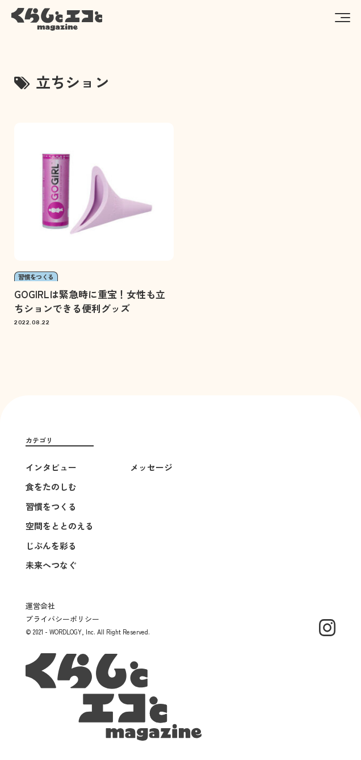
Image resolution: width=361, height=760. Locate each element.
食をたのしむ (51, 486)
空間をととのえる (60, 526)
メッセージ (151, 467)
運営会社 (40, 605)
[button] (342, 17)
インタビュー (51, 467)
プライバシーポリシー (62, 618)
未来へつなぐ (51, 565)
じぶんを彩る (51, 546)
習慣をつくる (51, 506)
